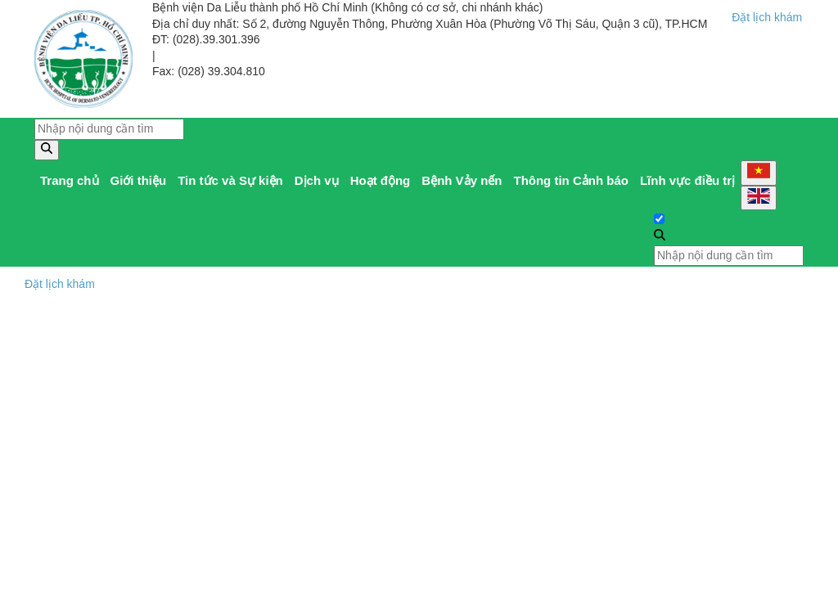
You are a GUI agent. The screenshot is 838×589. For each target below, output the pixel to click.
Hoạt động (380, 180)
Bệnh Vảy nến (461, 180)
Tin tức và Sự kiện (230, 180)
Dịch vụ (317, 180)
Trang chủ (69, 180)
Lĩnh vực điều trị (687, 180)
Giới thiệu (138, 180)
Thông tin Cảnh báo (570, 180)
